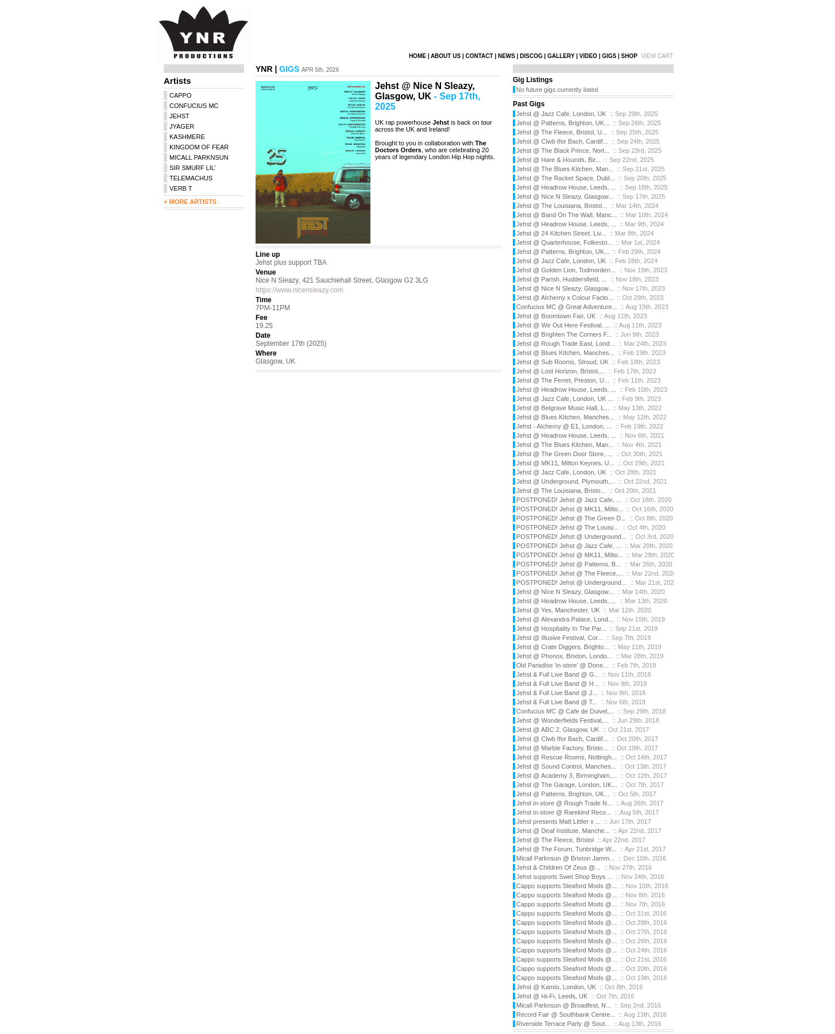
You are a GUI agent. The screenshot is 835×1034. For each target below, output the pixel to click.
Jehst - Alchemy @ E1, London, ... (564, 426)
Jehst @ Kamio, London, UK (556, 986)
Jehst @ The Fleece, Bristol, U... (561, 132)
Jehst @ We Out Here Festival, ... (563, 325)
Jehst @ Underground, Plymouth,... (565, 481)
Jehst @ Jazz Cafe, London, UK (561, 113)
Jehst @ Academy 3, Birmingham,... (566, 775)
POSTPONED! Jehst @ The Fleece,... (569, 573)
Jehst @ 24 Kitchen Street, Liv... (561, 233)
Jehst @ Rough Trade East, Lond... (565, 343)
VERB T (180, 188)
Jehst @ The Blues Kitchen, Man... (564, 168)
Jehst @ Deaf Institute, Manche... (563, 830)
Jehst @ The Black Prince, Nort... (563, 150)
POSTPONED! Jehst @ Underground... (571, 536)
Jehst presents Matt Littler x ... (558, 821)
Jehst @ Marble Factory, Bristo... (562, 747)
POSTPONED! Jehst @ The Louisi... (567, 527)
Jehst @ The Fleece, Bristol (555, 839)
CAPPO (180, 95)
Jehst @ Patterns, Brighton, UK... (562, 122)
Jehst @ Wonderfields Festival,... (562, 720)
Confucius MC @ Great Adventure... (566, 306)
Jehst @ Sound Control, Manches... (566, 766)
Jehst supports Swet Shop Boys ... (564, 876)
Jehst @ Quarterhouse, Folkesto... (564, 242)
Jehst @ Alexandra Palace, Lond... (564, 619)
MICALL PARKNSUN (199, 157)
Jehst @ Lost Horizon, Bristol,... (560, 371)
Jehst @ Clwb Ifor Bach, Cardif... (562, 141)
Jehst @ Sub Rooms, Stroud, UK (562, 361)
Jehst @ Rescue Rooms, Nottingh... (566, 757)
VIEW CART (657, 56)
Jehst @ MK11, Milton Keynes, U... (565, 463)
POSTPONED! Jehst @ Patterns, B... (568, 564)
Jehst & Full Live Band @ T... (556, 702)
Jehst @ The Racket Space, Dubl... (565, 178)
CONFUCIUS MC (194, 105)
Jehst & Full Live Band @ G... (557, 674)
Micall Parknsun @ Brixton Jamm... (565, 858)
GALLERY (560, 56)
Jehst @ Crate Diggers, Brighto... (562, 646)
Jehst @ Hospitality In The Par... (561, 628)
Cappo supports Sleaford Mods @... (566, 885)
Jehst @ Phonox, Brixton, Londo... (564, 656)
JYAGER (181, 126)
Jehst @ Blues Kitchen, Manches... (565, 352)
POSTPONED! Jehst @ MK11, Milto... (569, 509)
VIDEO (588, 56)
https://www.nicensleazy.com (299, 290)
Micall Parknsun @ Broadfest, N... (563, 1005)
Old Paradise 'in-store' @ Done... (562, 665)
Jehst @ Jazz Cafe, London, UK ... (564, 398)
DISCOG (531, 56)
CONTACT (479, 56)
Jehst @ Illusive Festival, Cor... (559, 637)
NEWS (506, 56)
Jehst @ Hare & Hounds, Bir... (558, 159)
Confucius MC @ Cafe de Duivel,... (565, 711)
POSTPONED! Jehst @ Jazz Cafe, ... (568, 499)
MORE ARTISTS (193, 201)
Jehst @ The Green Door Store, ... (564, 453)
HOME (417, 56)
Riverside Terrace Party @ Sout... (563, 1023)
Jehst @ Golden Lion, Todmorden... (566, 270)
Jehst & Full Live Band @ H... (557, 683)
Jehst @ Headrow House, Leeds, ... (566, 187)
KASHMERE (187, 136)
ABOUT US (446, 56)
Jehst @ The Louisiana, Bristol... (561, 205)
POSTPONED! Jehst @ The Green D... (571, 518)
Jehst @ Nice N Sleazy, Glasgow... (564, 196)
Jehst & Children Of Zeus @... (558, 867)
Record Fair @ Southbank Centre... (566, 1014)
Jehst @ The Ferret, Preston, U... (562, 380)
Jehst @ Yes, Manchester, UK (558, 610)
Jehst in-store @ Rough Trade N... (564, 803)
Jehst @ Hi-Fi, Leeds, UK (551, 996)
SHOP (629, 56)
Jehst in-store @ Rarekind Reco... (563, 812)
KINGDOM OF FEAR (199, 147)
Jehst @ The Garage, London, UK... (566, 784)
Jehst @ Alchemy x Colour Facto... (564, 297)
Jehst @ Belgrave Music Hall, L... (562, 407)
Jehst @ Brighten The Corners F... (564, 334)
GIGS (609, 56)
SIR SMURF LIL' (192, 167)
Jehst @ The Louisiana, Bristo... (561, 490)
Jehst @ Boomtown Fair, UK (556, 315)
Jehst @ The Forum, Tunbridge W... (566, 849)
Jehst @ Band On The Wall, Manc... (566, 214)
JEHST (179, 116)
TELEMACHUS (190, 178)
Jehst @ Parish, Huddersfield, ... (561, 279)
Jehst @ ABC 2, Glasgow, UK (557, 729)
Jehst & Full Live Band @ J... (556, 692)
